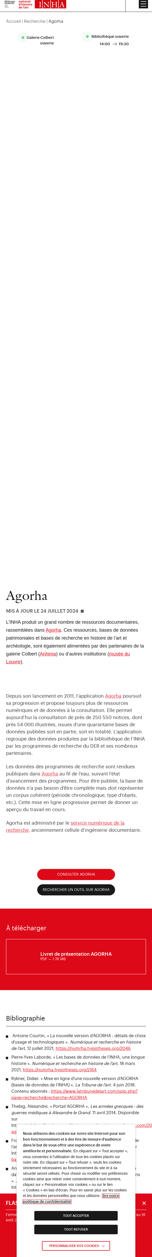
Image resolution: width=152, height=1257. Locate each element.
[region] (76, 14)
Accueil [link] (13, 14)
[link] (76, 956)
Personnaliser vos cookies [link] (74, 1245)
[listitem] (38, 40)
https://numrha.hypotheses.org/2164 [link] (60, 1070)
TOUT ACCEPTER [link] (76, 1215)
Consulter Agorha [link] (76, 874)
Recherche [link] (34, 14)
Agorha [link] (53, 630)
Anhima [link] (48, 654)
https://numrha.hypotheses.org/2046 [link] (93, 1048)
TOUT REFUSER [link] (76, 1229)
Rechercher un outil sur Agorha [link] (76, 890)
